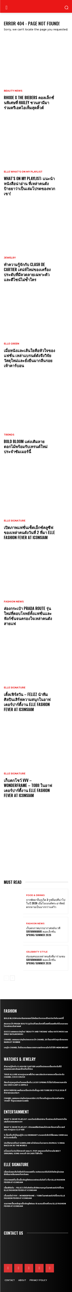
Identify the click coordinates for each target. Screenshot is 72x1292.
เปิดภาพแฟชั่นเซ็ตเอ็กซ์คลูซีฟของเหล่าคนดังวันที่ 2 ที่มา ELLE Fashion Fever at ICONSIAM (29, 532)
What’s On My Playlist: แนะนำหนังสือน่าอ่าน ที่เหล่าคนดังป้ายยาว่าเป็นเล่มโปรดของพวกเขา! (29, 185)
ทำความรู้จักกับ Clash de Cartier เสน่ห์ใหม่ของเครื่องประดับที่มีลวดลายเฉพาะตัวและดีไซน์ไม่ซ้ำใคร (27, 271)
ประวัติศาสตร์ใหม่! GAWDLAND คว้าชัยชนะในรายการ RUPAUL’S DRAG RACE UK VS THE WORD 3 (34, 1144)
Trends (9, 435)
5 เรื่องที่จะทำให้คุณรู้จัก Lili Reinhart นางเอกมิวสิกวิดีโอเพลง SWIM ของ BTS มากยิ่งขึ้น (36, 1136)
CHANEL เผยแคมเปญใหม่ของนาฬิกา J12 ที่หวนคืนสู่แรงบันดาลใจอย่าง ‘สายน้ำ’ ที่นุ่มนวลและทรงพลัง (34, 1099)
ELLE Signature (14, 521)
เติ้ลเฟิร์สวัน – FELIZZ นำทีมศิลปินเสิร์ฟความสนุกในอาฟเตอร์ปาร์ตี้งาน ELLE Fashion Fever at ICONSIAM (27, 701)
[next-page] (12, 978)
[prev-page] (6, 978)
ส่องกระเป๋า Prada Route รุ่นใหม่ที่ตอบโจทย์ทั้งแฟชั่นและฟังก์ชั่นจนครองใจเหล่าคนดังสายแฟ (28, 615)
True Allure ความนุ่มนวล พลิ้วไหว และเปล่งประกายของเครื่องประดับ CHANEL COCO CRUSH (34, 1075)
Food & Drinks (35, 895)
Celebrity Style (37, 952)
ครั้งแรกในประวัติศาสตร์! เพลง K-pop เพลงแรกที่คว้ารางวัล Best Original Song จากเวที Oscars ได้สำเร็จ (32, 1152)
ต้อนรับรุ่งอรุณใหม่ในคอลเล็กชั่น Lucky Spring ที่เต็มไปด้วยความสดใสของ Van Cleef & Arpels (35, 1083)
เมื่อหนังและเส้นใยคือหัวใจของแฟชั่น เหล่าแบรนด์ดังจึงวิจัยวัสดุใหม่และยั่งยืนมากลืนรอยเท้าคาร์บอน (29, 357)
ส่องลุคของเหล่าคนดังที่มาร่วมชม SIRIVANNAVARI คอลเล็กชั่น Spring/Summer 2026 (45, 959)
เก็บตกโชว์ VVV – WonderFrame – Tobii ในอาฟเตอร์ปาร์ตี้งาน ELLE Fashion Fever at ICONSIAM (28, 787)
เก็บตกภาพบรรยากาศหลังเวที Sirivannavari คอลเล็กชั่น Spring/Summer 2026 (43, 931)
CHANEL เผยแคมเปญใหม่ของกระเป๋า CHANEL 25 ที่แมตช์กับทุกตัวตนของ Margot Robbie (36, 1041)
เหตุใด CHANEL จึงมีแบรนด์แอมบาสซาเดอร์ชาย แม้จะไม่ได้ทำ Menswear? (36, 1047)
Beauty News (13, 91)
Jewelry (10, 258)
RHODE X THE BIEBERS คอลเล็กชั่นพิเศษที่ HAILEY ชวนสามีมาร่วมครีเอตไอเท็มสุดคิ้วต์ (29, 102)
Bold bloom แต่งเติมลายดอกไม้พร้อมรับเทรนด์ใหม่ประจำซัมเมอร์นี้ (25, 446)
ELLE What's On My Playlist (23, 172)
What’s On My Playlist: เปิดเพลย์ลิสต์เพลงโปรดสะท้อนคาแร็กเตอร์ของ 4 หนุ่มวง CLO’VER (34, 1128)
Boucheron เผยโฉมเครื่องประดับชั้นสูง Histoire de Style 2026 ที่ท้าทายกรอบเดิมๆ (35, 1091)
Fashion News (14, 601)
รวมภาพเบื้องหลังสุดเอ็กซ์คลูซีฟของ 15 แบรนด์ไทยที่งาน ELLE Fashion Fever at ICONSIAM (35, 1205)
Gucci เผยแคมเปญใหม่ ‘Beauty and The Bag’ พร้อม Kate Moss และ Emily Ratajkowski (36, 1033)
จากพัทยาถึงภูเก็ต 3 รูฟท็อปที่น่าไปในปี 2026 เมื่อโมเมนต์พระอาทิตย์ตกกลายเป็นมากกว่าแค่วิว (45, 903)
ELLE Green (11, 344)
